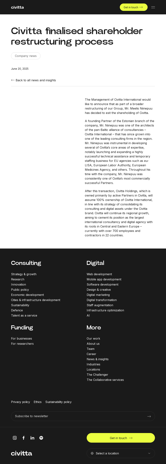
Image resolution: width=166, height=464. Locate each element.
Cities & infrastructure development (35, 300)
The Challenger (97, 374)
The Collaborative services (105, 380)
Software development (102, 284)
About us (93, 343)
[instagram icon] (14, 438)
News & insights (98, 359)
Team (90, 349)
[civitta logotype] (17, 7)
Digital (95, 263)
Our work (93, 338)
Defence (17, 310)
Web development (99, 274)
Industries (93, 364)
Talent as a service (24, 315)
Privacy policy (20, 402)
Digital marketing (98, 295)
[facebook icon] (23, 438)
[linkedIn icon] (32, 438)
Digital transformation (102, 300)
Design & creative (99, 289)
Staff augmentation (100, 305)
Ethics (38, 402)
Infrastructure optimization (105, 310)
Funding (22, 327)
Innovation (18, 284)
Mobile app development (104, 279)
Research (17, 279)
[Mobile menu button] (153, 7)
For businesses (21, 338)
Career (91, 354)
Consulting (26, 263)
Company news (26, 56)
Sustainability (20, 305)
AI (88, 315)
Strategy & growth (23, 274)
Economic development (27, 295)
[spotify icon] (41, 438)
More (94, 327)
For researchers (22, 343)
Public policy (20, 289)
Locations (93, 369)
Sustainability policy (58, 402)
